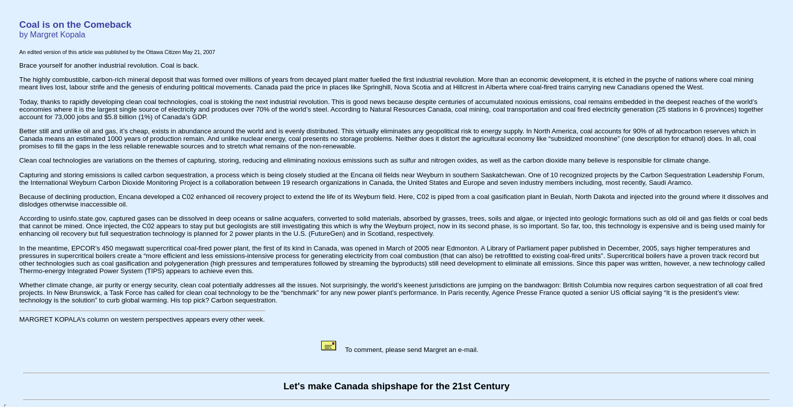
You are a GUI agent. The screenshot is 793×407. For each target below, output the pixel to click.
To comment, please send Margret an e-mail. (399, 349)
